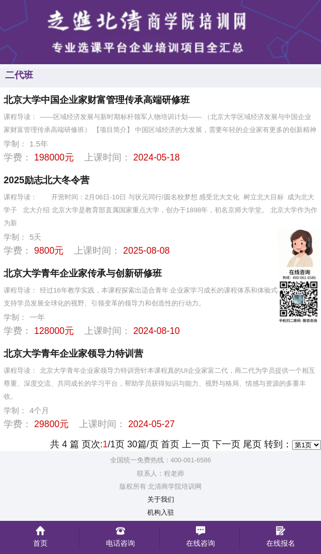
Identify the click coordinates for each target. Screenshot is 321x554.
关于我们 (160, 499)
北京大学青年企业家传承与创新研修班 (83, 273)
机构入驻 (160, 512)
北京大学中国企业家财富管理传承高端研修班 (97, 100)
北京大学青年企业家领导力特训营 (73, 353)
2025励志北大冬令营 (46, 180)
